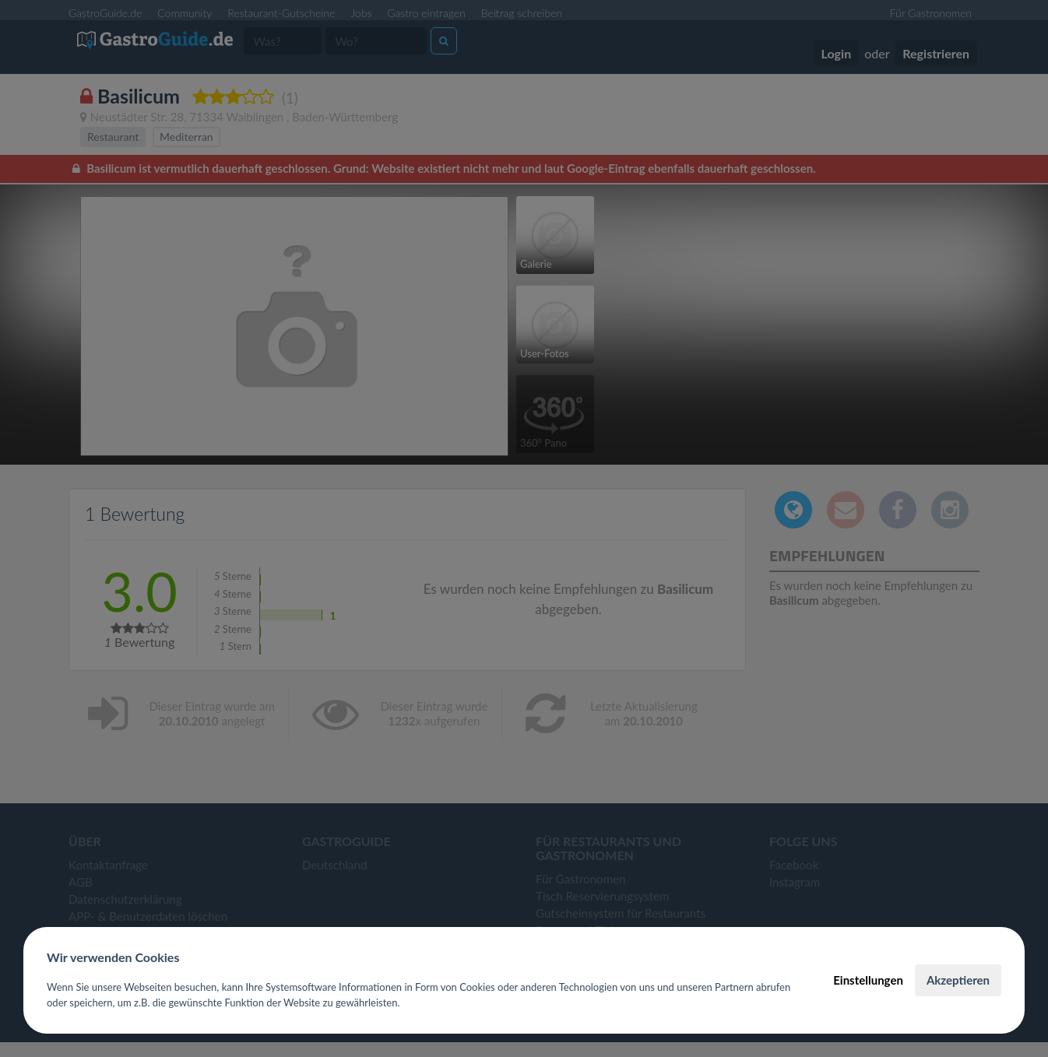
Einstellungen (868, 980)
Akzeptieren (958, 980)
